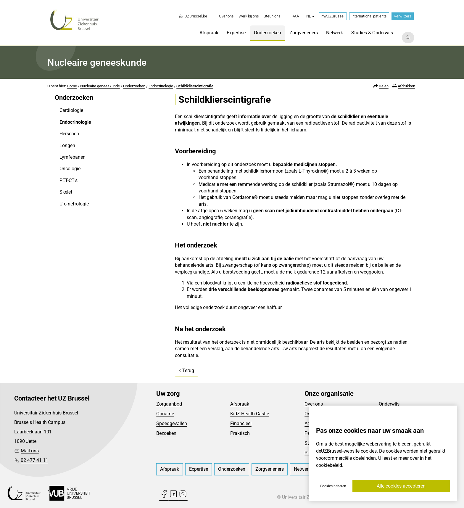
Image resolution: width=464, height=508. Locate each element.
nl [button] (310, 16)
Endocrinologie (161, 86)
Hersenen (69, 133)
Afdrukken (406, 86)
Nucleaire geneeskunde (100, 86)
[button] (296, 16)
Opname (165, 414)
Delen (384, 86)
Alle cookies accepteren (401, 486)
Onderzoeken (134, 86)
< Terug (186, 370)
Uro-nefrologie (74, 204)
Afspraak (239, 404)
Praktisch (240, 433)
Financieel (241, 423)
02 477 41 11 (34, 460)
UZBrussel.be (192, 16)
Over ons (313, 404)
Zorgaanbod (169, 404)
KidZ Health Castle (249, 414)
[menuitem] (226, 16)
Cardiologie (71, 110)
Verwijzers (402, 16)
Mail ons (30, 451)
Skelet (65, 192)
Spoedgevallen (171, 423)
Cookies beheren (333, 486)
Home (72, 86)
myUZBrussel (332, 16)
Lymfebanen (72, 157)
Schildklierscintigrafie (194, 86)
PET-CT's (68, 180)
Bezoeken (166, 433)
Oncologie (69, 168)
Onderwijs (389, 404)
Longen (67, 145)
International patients (369, 16)
